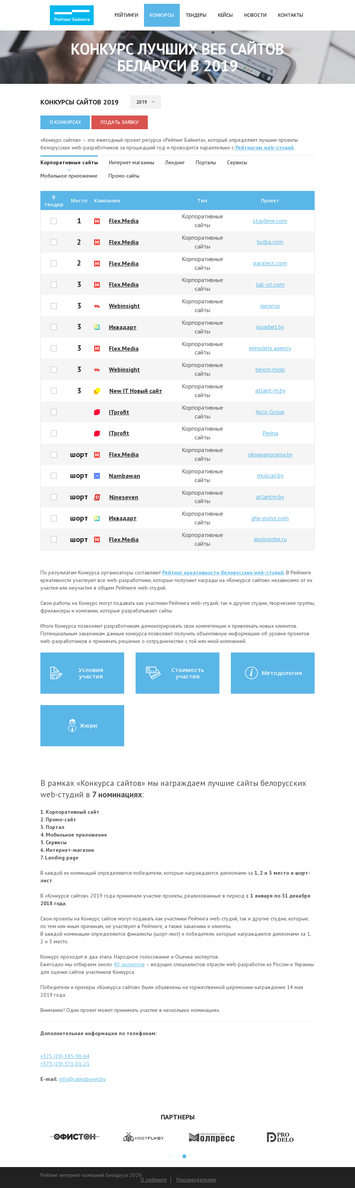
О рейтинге (154, 1179)
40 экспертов (129, 964)
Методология (273, 673)
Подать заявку (120, 122)
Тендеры (195, 15)
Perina (270, 433)
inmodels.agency (270, 348)
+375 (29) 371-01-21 (65, 1063)
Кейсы (225, 15)
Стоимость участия (174, 673)
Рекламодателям (196, 1179)
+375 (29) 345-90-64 (65, 1056)
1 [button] (171, 1156)
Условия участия (76, 673)
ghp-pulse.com (270, 518)
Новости (255, 15)
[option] (74, 1137)
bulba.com (270, 241)
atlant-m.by (270, 390)
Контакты (290, 15)
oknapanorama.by (270, 454)
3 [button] (184, 1156)
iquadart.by (270, 326)
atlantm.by (270, 496)
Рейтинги (126, 15)
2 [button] (177, 1156)
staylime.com (270, 220)
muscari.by (270, 475)
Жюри (82, 725)
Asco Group (270, 411)
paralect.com (270, 263)
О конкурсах (65, 122)
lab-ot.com (270, 284)
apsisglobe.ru (270, 539)
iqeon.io (270, 305)
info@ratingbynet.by (82, 1079)
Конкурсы (162, 15)
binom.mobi (270, 369)
